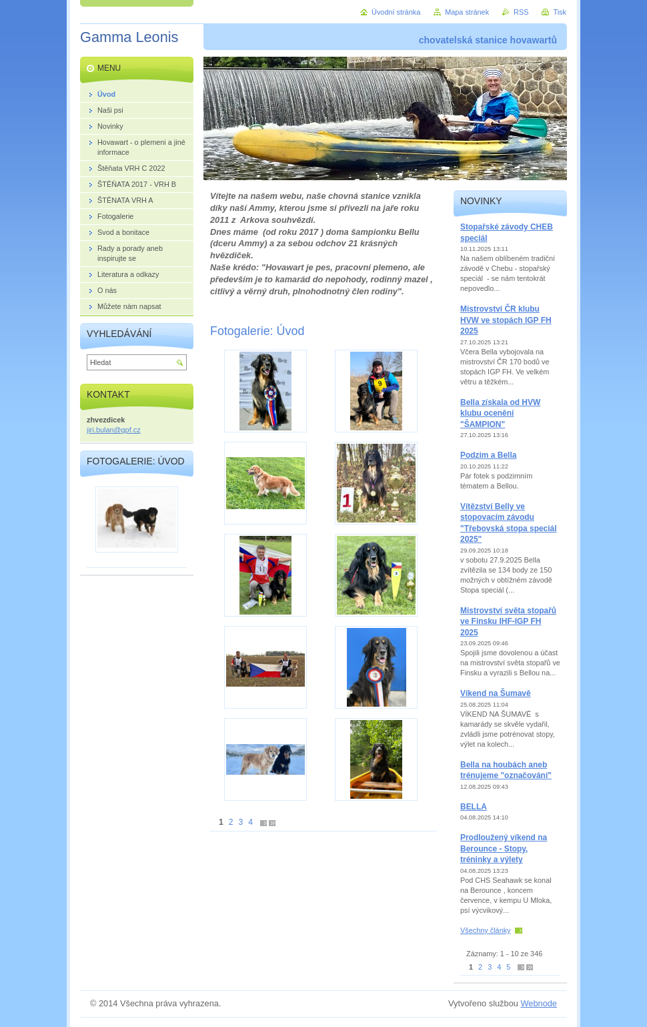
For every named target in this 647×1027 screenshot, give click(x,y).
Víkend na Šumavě (495, 693)
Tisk (559, 12)
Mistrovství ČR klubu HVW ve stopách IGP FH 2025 (506, 320)
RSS (521, 12)
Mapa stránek (467, 12)
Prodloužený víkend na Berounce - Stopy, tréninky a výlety (503, 848)
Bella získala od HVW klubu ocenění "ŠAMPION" (500, 413)
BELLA (473, 806)
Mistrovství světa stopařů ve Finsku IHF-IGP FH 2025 (508, 621)
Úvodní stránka (396, 12)
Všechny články (485, 930)
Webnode (538, 1003)
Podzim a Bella (488, 455)
